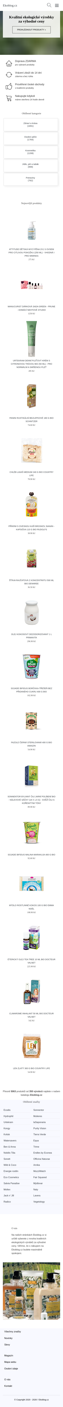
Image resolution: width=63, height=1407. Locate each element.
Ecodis (7, 1110)
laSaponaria (39, 1122)
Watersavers (10, 1140)
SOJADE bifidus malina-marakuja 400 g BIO (31, 855)
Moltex (7, 1189)
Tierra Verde (39, 1134)
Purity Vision (39, 1128)
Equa (36, 1140)
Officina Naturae (41, 1159)
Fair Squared (40, 1177)
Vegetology (39, 1202)
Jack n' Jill (9, 1195)
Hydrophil (8, 1116)
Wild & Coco (10, 1165)
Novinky (8, 1338)
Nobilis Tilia (9, 1153)
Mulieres (37, 1116)
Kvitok (7, 1134)
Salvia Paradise (12, 1183)
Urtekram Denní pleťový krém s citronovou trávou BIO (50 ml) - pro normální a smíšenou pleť (31, 363)
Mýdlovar (38, 1183)
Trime (36, 1147)
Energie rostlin (11, 1171)
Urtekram (8, 1122)
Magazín (8, 1355)
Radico (7, 1202)
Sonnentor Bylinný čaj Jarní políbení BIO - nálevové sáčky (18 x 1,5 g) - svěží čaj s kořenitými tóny (31, 799)
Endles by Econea (42, 1153)
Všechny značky (12, 1331)
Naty (35, 1189)
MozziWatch (39, 1171)
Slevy (7, 1344)
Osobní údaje (11, 1368)
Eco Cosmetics (11, 1177)
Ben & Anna (10, 1147)
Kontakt (8, 1386)
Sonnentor (38, 1110)
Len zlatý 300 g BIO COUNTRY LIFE (31, 1068)
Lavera (36, 1195)
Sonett (7, 1159)
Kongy (7, 1128)
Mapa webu (10, 1362)
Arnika (36, 1165)
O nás (7, 1379)
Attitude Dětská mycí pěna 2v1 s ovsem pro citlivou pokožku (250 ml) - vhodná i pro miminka (32, 252)
